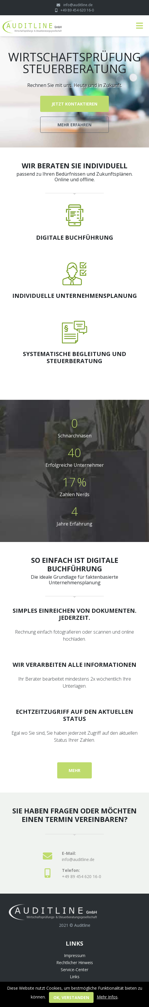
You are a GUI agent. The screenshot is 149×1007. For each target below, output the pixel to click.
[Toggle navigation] (139, 25)
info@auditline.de (78, 4)
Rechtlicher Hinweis (74, 962)
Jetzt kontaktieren (74, 104)
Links (74, 976)
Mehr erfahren (74, 124)
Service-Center (74, 969)
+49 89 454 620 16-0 (77, 10)
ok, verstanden (71, 997)
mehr (74, 770)
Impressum (74, 955)
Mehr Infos (107, 997)
